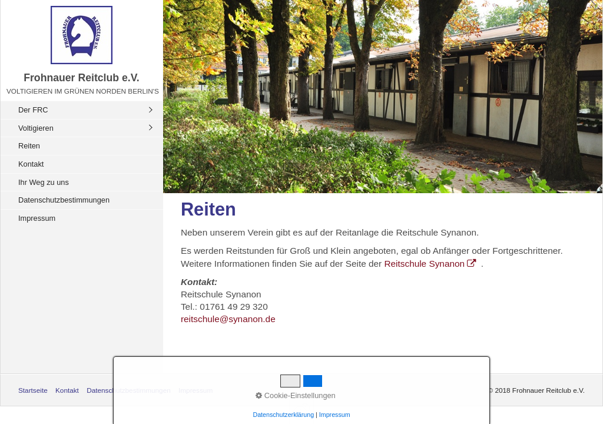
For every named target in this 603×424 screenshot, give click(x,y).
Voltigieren (36, 128)
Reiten (29, 145)
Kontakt (31, 164)
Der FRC (33, 109)
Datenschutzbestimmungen (64, 200)
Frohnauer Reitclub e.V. (82, 78)
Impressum (36, 218)
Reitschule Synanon (432, 264)
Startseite (33, 390)
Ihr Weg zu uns (43, 182)
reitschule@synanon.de (228, 319)
